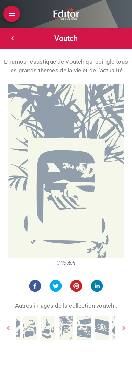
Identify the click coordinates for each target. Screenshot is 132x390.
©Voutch (66, 263)
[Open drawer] (11, 14)
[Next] (124, 328)
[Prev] (8, 328)
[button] (35, 286)
